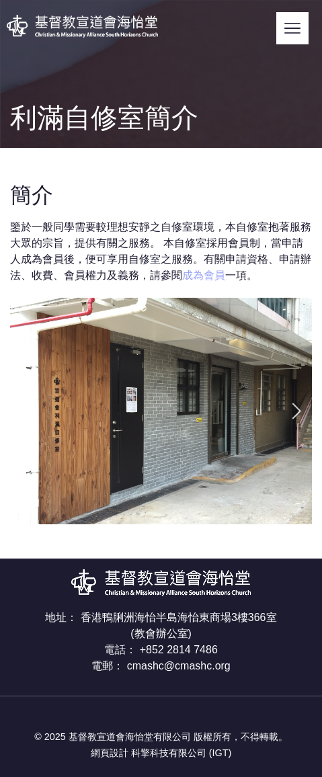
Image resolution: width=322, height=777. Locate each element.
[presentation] (26, 410)
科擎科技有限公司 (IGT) (181, 752)
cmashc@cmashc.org (179, 665)
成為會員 (203, 275)
